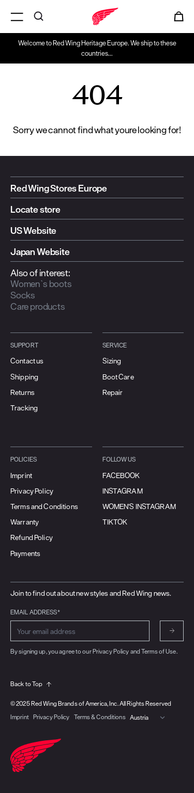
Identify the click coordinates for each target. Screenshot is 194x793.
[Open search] (38, 16)
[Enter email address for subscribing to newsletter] (80, 631)
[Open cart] (179, 16)
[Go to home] (97, 16)
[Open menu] (16, 16)
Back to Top (30, 684)
